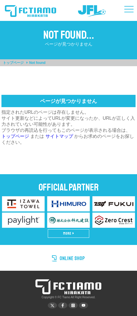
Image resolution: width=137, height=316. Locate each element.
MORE (68, 233)
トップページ (13, 63)
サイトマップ (59, 136)
